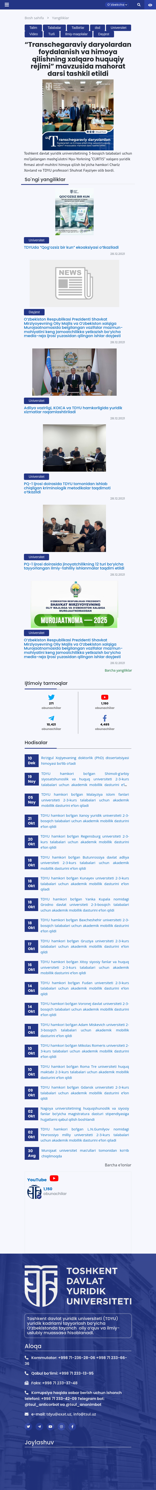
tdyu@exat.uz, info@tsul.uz (71, 1414)
